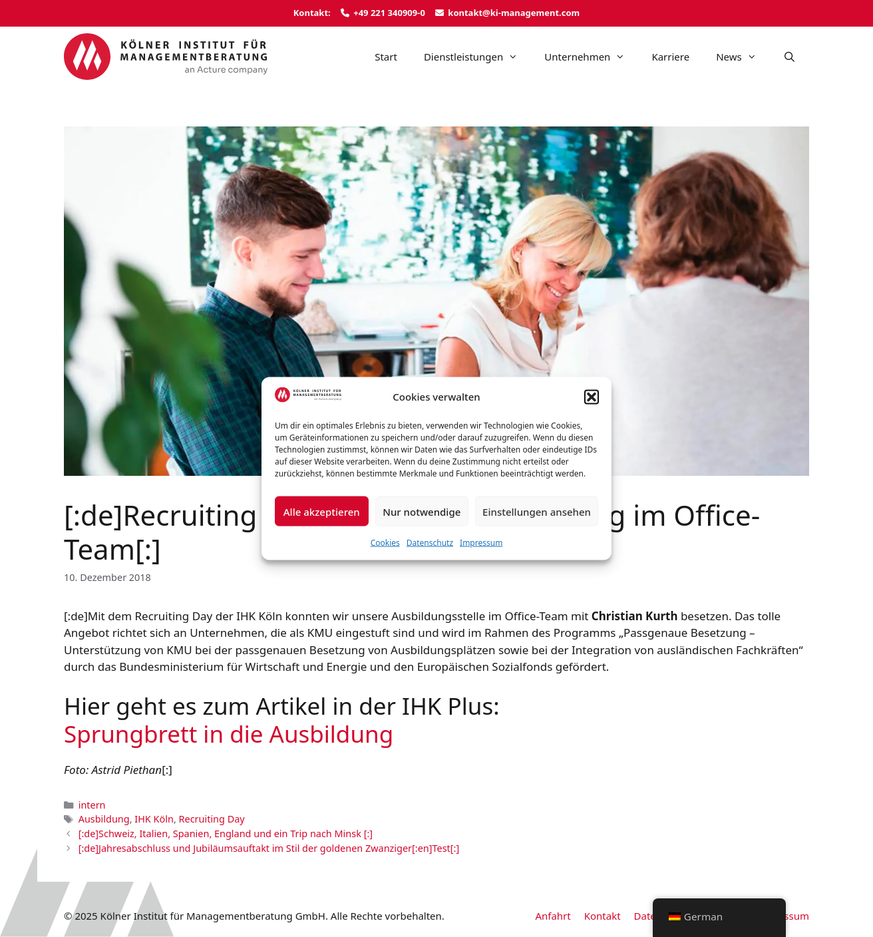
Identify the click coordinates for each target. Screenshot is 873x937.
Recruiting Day (212, 819)
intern (92, 805)
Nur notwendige (421, 511)
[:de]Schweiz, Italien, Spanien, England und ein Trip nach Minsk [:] (226, 833)
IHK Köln (154, 819)
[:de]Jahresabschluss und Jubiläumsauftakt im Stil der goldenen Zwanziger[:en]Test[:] (269, 848)
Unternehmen (591, 57)
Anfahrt (552, 915)
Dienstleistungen (477, 57)
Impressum (481, 542)
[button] (591, 396)
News (743, 57)
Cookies (385, 542)
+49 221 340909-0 (389, 13)
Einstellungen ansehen (536, 511)
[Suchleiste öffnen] (789, 57)
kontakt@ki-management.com (514, 13)
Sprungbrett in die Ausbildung (228, 733)
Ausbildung (104, 819)
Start (386, 56)
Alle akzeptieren (321, 511)
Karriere (670, 56)
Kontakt (602, 915)
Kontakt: (312, 13)
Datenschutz (430, 542)
